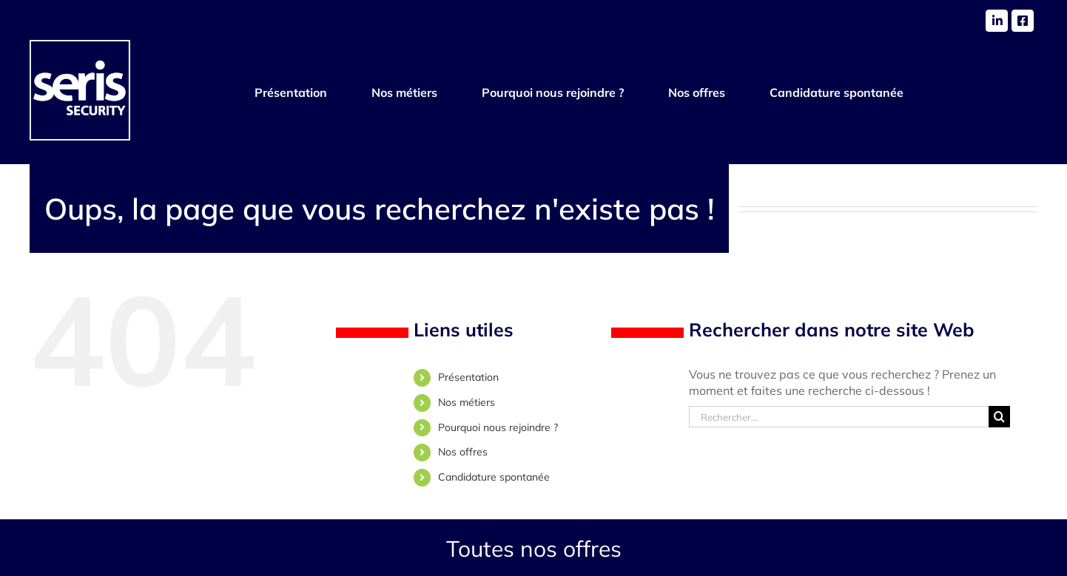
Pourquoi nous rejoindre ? (498, 427)
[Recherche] (999, 416)
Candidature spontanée (494, 477)
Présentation (468, 377)
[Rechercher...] (839, 416)
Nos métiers (466, 402)
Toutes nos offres (534, 549)
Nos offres (463, 451)
